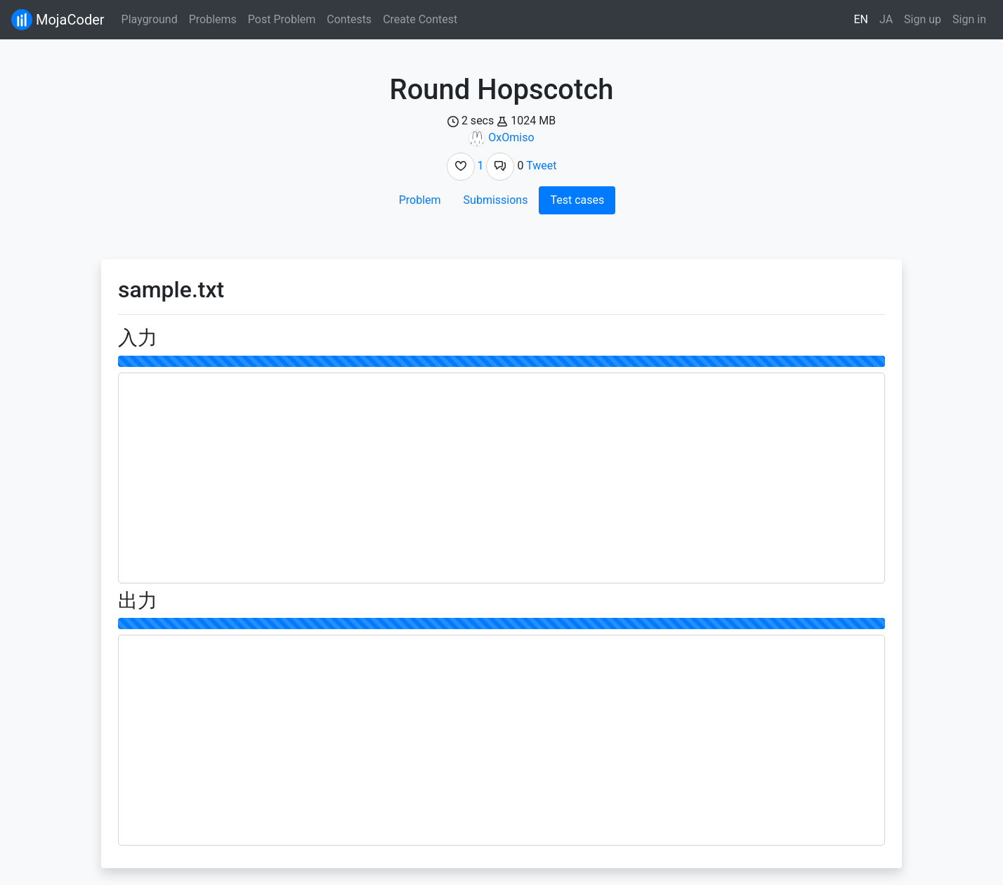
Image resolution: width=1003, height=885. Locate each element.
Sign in (969, 19)
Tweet (541, 165)
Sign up (922, 19)
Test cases (577, 200)
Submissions (496, 200)
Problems (213, 19)
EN (861, 19)
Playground (150, 19)
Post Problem (281, 19)
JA (886, 19)
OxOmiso (511, 137)
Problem (420, 200)
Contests (349, 19)
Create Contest (420, 19)
